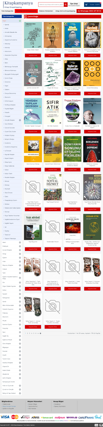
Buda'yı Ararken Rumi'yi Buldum (52, 50)
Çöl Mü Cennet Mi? (33, 88)
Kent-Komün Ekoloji (33, 164)
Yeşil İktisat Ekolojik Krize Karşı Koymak (92, 202)
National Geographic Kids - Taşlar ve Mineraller (72, 88)
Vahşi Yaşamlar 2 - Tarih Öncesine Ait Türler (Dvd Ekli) (33, 283)
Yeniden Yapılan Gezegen (33, 126)
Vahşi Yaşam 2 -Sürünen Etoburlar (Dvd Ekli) (92, 282)
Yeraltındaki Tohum (53, 242)
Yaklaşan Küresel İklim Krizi (72, 242)
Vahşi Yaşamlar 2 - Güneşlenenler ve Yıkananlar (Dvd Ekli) (52, 283)
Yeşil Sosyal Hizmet (53, 202)
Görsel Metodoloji (92, 88)
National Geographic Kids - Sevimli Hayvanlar (92, 50)
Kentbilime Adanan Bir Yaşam (92, 126)
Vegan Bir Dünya (52, 88)
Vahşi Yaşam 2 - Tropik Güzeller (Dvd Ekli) (53, 322)
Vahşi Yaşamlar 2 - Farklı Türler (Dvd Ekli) (72, 282)
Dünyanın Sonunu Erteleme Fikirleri (72, 164)
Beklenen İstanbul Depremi (92, 164)
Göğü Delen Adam (33, 50)
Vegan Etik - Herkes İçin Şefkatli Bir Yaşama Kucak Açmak (92, 243)
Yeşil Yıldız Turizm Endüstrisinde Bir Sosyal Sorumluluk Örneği (32, 203)
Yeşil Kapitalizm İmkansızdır (72, 202)
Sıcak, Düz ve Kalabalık (72, 126)
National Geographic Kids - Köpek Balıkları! (72, 50)
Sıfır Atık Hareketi (52, 126)
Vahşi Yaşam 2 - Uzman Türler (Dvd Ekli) (33, 322)
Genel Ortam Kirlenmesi (52, 164)
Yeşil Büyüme (33, 242)
